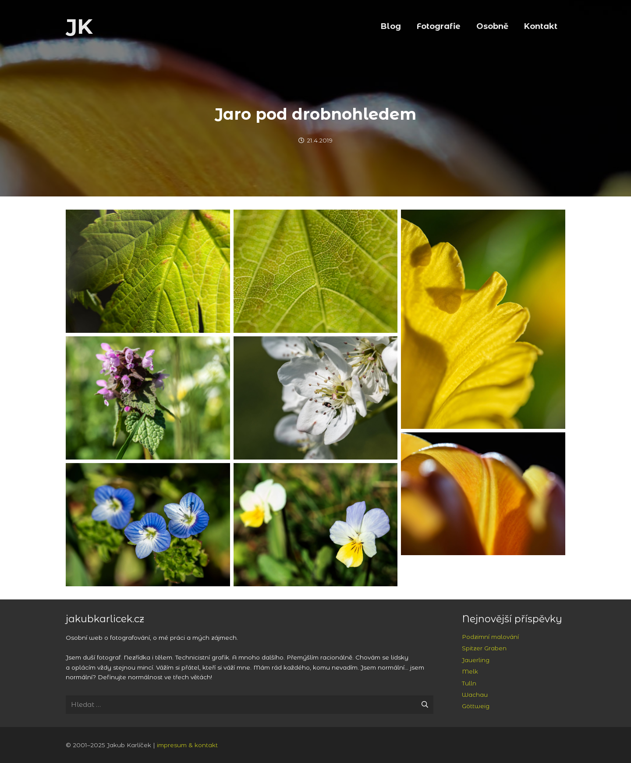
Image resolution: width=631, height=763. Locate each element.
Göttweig (475, 706)
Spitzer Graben (484, 648)
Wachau (475, 694)
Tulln (469, 683)
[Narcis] (483, 319)
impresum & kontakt (187, 745)
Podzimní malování (490, 636)
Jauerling (475, 659)
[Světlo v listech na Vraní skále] (148, 271)
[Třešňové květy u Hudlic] (316, 398)
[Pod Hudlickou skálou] (148, 398)
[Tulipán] (483, 494)
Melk (470, 671)
